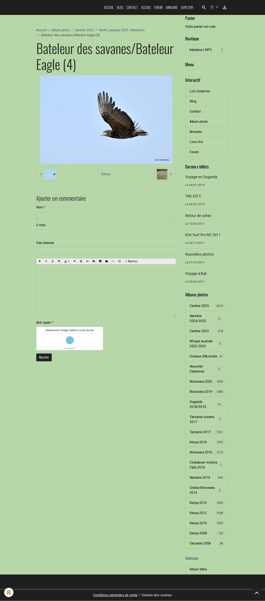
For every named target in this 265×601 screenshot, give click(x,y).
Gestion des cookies (157, 595)
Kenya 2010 (207, 523)
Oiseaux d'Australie (207, 356)
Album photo (61, 30)
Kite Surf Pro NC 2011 (203, 235)
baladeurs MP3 (207, 50)
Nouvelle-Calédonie (207, 368)
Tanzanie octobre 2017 (207, 419)
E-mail (40, 225)
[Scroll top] (257, 593)
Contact (132, 7)
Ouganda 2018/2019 (207, 404)
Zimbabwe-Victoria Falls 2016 (207, 464)
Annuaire (172, 7)
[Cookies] (8, 592)
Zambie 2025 (84, 30)
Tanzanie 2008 (207, 543)
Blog (120, 7)
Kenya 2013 (207, 503)
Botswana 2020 (207, 381)
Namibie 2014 (207, 477)
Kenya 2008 (207, 533)
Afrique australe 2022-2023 (207, 343)
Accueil (109, 7)
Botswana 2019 (207, 391)
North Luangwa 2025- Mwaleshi (122, 30)
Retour (106, 174)
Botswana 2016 (207, 452)
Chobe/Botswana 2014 (207, 490)
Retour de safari (198, 216)
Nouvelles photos (199, 254)
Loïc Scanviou (200, 91)
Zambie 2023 (207, 331)
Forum (158, 7)
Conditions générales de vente (115, 595)
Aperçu (130, 261)
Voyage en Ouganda (201, 177)
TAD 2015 (193, 196)
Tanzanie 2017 (207, 432)
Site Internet (45, 243)
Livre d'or (187, 7)
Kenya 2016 (207, 442)
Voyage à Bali (196, 274)
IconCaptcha (69, 348)
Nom (39, 207)
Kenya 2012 (207, 513)
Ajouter (44, 357)
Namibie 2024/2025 (207, 318)
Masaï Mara (198, 569)
